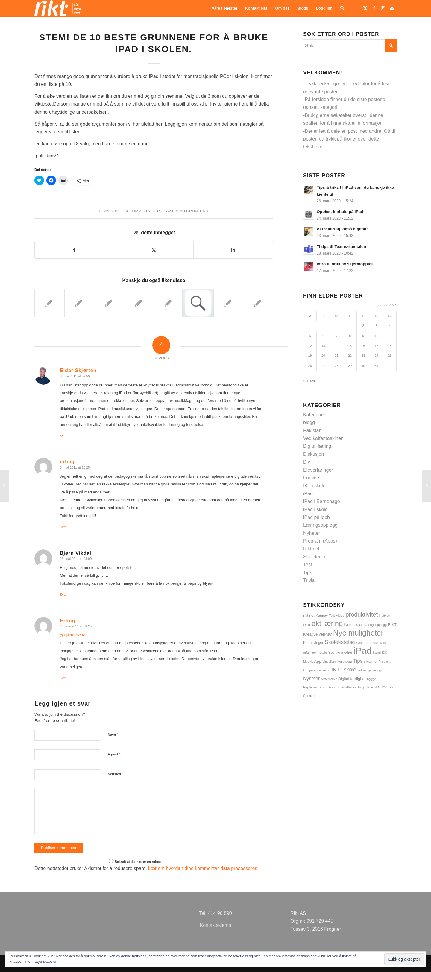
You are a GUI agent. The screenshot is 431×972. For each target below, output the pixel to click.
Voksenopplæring (369, 670)
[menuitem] (224, 8)
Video (340, 615)
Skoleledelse (340, 642)
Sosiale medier (340, 652)
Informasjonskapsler (40, 961)
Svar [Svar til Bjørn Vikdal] (63, 594)
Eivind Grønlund (190, 211)
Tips (307, 572)
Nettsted (114, 774)
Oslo (306, 625)
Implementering (315, 687)
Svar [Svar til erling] (63, 527)
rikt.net (309, 615)
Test (307, 564)
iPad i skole (315, 509)
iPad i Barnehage (321, 501)
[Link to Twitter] (365, 8)
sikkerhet (370, 661)
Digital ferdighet (352, 679)
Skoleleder (314, 556)
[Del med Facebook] (74, 249)
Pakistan (312, 430)
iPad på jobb (316, 517)
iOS (384, 652)
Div (306, 461)
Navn (113, 734)
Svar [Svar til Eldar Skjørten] (63, 436)
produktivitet (361, 614)
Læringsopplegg (320, 525)
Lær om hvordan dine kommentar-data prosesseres (202, 868)
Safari (377, 652)
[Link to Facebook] (374, 8)
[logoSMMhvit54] (57, 8)
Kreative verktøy (317, 634)
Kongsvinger (313, 643)
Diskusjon (313, 454)
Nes (383, 643)
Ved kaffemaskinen (323, 438)
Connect (309, 695)
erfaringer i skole (315, 652)
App (317, 661)
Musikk (308, 661)
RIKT (392, 625)
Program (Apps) (320, 540)
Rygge (371, 679)
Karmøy (322, 615)
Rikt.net (311, 548)
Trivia (309, 580)
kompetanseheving (316, 670)
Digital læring (317, 446)
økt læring (327, 623)
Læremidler (353, 625)
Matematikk (329, 679)
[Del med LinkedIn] (233, 249)
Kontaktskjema (215, 925)
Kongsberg (344, 661)
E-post (114, 754)
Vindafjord (329, 661)
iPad (308, 493)
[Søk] (342, 8)
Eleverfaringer (318, 470)
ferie (370, 687)
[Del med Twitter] (153, 249)
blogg (309, 422)
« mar (309, 380)
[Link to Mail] (392, 8)
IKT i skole (314, 485)
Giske (360, 643)
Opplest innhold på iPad (340, 211)
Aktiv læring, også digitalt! (342, 229)
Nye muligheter (358, 633)
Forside (311, 477)
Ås (391, 687)
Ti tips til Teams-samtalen (341, 246)
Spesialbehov (347, 687)
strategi (381, 687)
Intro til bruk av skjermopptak (345, 264)
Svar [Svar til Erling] (63, 678)
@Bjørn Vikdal (72, 635)
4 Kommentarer (143, 211)
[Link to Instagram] (383, 8)
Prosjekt (385, 661)
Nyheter (311, 533)
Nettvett (384, 615)
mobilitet (372, 643)
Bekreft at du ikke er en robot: (135, 861)
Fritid (332, 687)
